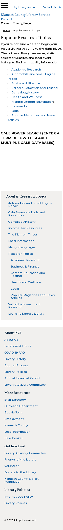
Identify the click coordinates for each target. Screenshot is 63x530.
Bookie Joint (13, 412)
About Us (11, 339)
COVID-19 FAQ (14, 352)
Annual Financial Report (22, 378)
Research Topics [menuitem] (20, 253)
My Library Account (25, 7)
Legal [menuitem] (15, 288)
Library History (15, 359)
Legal (15, 111)
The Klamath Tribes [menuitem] (23, 234)
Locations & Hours (17, 346)
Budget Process (16, 365)
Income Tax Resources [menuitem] (25, 228)
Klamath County (16, 425)
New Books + (14, 438)
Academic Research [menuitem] (25, 260)
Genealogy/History (25, 92)
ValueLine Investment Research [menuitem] (24, 306)
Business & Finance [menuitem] (25, 266)
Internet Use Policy (18, 496)
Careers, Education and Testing (34, 88)
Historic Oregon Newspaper (32, 101)
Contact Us (49, 7)
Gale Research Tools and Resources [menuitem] (26, 214)
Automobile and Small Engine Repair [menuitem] (30, 204)
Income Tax (20, 106)
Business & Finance (25, 83)
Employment (14, 419)
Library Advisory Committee (25, 384)
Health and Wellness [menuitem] (26, 282)
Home (6, 30)
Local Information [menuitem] (21, 241)
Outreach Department (21, 406)
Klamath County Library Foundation (21, 480)
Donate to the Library (20, 472)
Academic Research (26, 69)
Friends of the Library (20, 459)
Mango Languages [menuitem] (22, 247)
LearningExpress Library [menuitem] (26, 313)
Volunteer (11, 466)
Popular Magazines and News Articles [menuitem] (33, 296)
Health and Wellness (26, 97)
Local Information (17, 431)
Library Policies (15, 371)
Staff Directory (15, 399)
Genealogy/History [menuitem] (22, 221)
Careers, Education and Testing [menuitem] (28, 274)
